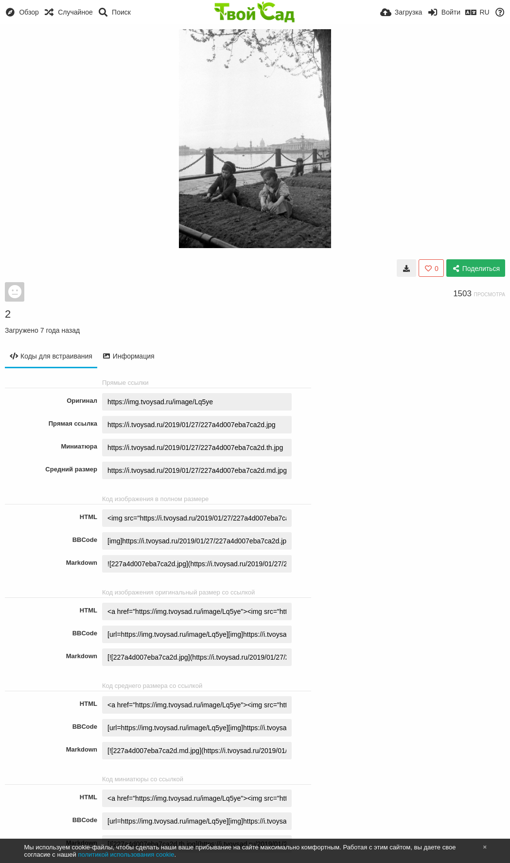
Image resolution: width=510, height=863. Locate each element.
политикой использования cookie (126, 854)
